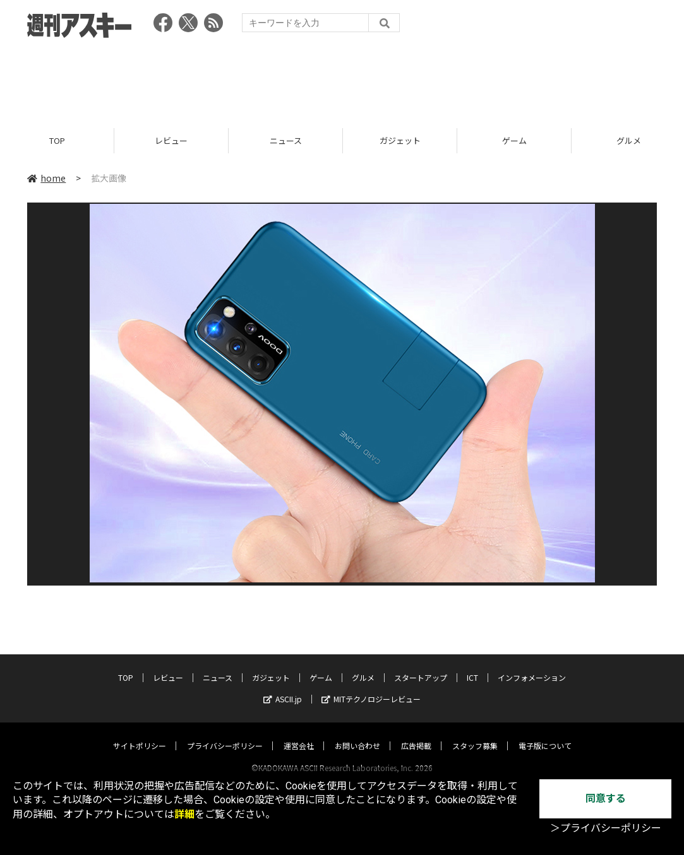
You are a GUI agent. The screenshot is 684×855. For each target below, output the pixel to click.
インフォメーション (532, 665)
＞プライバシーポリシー (605, 828)
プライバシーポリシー (225, 733)
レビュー (171, 140)
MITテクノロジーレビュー (371, 686)
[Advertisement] (342, 78)
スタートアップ (420, 665)
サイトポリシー (139, 733)
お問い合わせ (357, 733)
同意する (605, 799)
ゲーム (514, 140)
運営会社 (299, 733)
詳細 (184, 814)
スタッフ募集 (475, 733)
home (46, 178)
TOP (57, 140)
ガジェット (400, 140)
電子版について (545, 733)
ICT (472, 665)
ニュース (286, 140)
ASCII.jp (282, 686)
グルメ (363, 665)
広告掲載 (416, 733)
